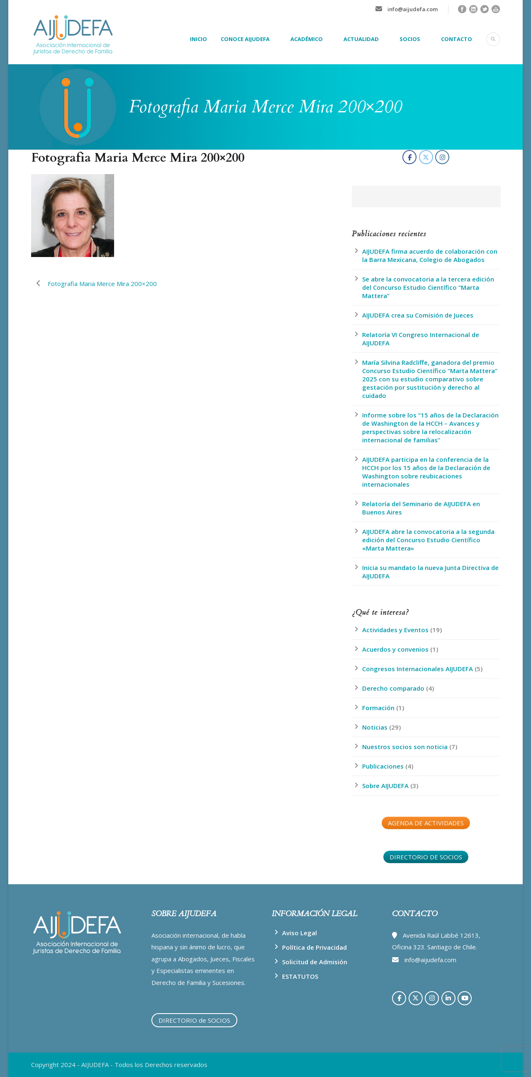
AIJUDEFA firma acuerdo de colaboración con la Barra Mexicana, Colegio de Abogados (429, 255)
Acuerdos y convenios (395, 649)
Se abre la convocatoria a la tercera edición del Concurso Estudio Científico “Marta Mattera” (428, 287)
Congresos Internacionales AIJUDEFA (417, 669)
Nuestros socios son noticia (405, 746)
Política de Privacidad (314, 947)
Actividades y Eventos (395, 630)
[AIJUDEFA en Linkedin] (448, 998)
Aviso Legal (299, 933)
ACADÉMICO (306, 39)
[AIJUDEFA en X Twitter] (426, 157)
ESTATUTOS (300, 976)
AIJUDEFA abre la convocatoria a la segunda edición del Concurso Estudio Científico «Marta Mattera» (428, 539)
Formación (378, 707)
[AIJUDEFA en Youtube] (465, 998)
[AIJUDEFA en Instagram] (442, 157)
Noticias (374, 727)
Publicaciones (383, 766)
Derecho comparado (393, 688)
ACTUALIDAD (361, 39)
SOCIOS (409, 39)
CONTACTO (456, 39)
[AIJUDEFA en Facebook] (409, 157)
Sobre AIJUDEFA (385, 785)
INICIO (198, 39)
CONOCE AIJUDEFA (245, 39)
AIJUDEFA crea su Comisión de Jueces (417, 315)
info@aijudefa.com (412, 9)
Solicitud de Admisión (314, 962)
